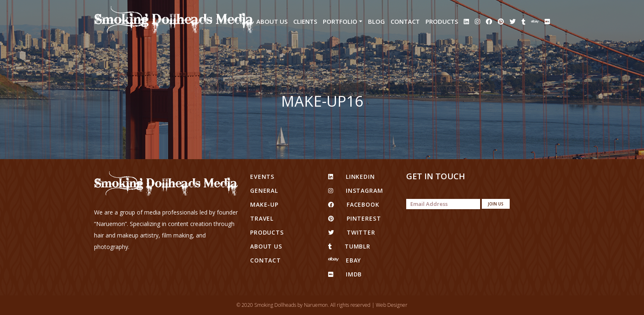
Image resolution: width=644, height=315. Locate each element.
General (264, 190)
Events (262, 176)
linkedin (351, 176)
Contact (405, 21)
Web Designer (391, 304)
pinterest (354, 218)
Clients (305, 21)
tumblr (349, 246)
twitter (351, 232)
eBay (344, 260)
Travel (262, 218)
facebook (354, 204)
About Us (272, 21)
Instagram (355, 190)
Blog (376, 21)
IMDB (345, 274)
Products (442, 21)
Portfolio (340, 21)
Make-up (264, 204)
